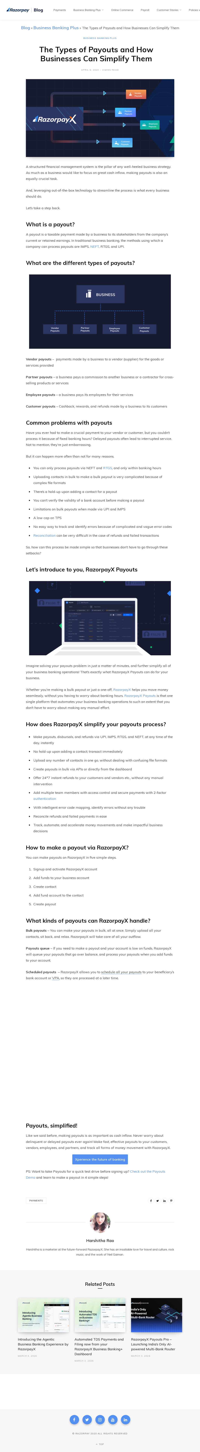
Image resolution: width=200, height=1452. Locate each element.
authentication (44, 798)
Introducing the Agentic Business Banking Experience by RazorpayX (43, 1344)
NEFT (94, 246)
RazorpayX (122, 689)
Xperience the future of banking (100, 1159)
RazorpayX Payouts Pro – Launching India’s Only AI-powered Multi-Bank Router (153, 1344)
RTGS (107, 468)
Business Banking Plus (56, 27)
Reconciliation (44, 535)
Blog (25, 27)
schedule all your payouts (121, 972)
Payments (36, 1200)
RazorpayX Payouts (140, 695)
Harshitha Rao (100, 1240)
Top (100, 1444)
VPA (55, 978)
